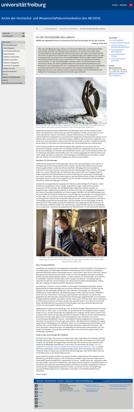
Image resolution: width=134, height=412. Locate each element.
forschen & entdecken (68, 29)
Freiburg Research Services (120, 43)
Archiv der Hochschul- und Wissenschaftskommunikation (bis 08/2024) (50, 18)
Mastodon (40, 406)
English (115, 5)
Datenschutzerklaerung (84, 381)
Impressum (69, 381)
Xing (39, 399)
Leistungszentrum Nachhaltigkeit (117, 51)
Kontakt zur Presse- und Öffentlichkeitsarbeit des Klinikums (95, 385)
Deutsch (123, 5)
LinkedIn (40, 402)
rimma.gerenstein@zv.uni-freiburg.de (117, 74)
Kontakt (60, 381)
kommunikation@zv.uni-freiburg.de (71, 391)
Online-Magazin (50, 29)
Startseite (37, 28)
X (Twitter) (40, 389)
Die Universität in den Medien (118, 388)
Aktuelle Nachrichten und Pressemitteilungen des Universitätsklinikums (92, 390)
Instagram (40, 392)
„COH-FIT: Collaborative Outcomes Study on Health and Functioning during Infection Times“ (69, 346)
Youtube (40, 395)
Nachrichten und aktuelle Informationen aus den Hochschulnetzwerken (121, 385)
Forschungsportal (117, 40)
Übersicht (39, 381)
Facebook (40, 385)
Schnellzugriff (8, 36)
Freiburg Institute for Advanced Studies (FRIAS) (120, 46)
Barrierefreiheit (50, 381)
